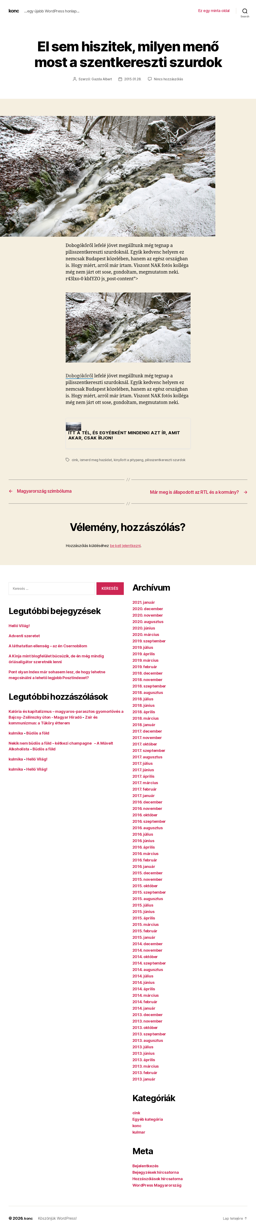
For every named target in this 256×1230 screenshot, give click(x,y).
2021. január (143, 602)
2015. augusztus (147, 898)
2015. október (145, 885)
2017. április (143, 776)
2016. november (147, 808)
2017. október (144, 743)
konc (14, 10)
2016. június (143, 840)
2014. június (143, 982)
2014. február (145, 1001)
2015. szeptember (149, 892)
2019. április (143, 653)
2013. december (147, 1014)
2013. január (143, 1078)
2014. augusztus (147, 969)
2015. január (143, 937)
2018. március (145, 718)
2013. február (145, 1072)
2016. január (143, 866)
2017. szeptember (149, 750)
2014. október (145, 956)
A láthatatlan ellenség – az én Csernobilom (48, 645)
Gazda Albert (101, 79)
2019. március (145, 660)
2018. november (147, 679)
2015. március (145, 924)
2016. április (143, 846)
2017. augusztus (147, 756)
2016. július (142, 834)
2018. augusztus (147, 692)
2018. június (143, 705)
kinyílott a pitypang (129, 459)
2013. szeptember (149, 1033)
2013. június (143, 1053)
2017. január (143, 795)
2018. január (143, 724)
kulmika (16, 732)
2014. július (142, 975)
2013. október (145, 1027)
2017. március (145, 782)
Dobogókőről (79, 376)
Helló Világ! (19, 625)
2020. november (147, 615)
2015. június (143, 911)
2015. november (147, 879)
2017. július (142, 763)
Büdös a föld (37, 732)
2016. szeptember (149, 821)
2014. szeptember (149, 962)
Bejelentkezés (145, 1165)
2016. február (144, 859)
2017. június (143, 769)
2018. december (147, 673)
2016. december (147, 801)
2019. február (144, 666)
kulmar (138, 1131)
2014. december (147, 943)
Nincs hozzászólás (169, 79)
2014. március (145, 995)
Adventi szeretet (24, 635)
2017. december (147, 731)
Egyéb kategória (147, 1119)
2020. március (145, 634)
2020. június (143, 627)
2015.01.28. (133, 79)
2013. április (143, 1059)
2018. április (143, 711)
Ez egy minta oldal (214, 10)
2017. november (147, 737)
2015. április (143, 917)
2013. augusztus (147, 1040)
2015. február (145, 930)
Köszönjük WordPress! (57, 1218)
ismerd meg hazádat (96, 459)
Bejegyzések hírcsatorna (155, 1172)
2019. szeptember (149, 640)
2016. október (145, 814)
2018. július (142, 698)
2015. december (147, 872)
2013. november (147, 1020)
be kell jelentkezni (125, 545)
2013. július (142, 1046)
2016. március (145, 853)
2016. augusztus (147, 827)
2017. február (144, 788)
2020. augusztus (147, 621)
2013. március (145, 1066)
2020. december (147, 608)
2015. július (142, 904)
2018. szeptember (149, 685)
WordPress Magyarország (157, 1185)
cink (75, 459)
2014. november (147, 950)
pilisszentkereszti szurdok (166, 459)
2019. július (142, 647)
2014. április (143, 988)
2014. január (143, 1008)
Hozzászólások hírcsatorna (157, 1178)
